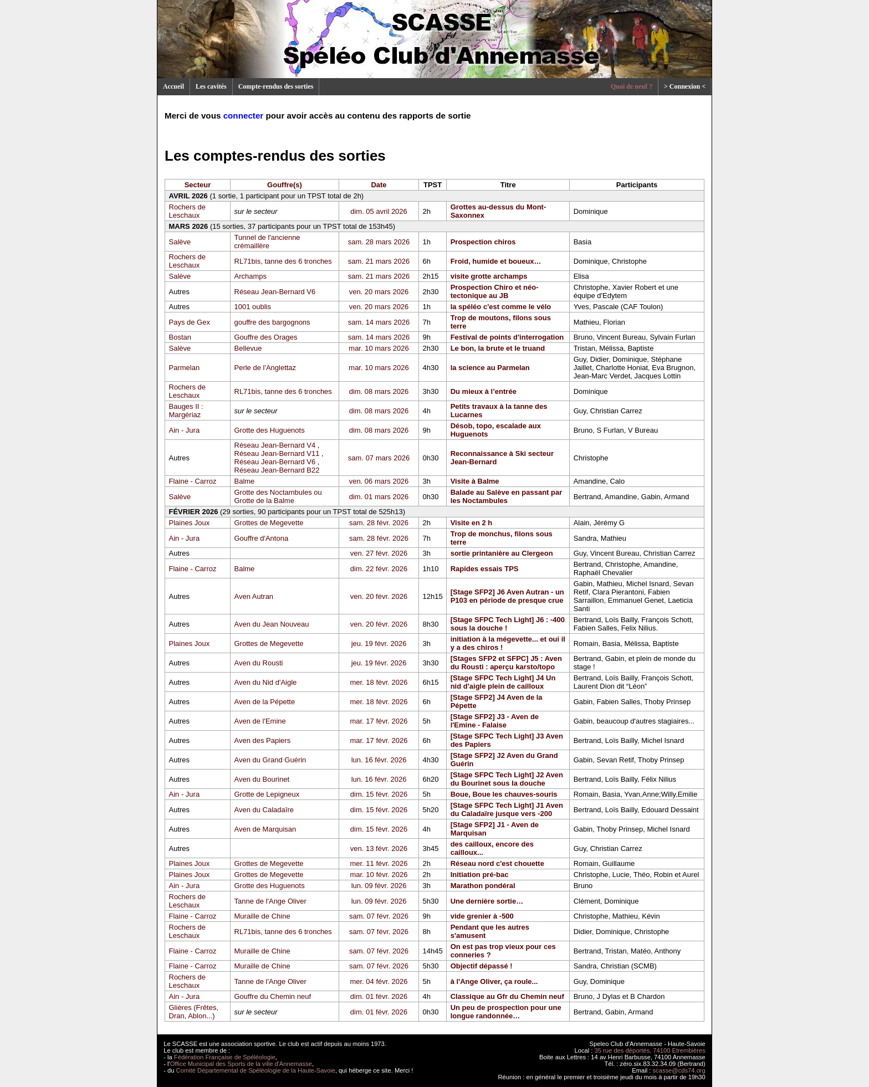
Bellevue (248, 348)
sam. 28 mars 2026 (379, 242)
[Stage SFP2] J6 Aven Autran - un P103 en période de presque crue (507, 596)
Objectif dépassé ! (482, 966)
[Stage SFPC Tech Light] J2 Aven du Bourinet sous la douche (507, 779)
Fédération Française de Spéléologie (224, 1057)
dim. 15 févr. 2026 (378, 794)
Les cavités (211, 86)
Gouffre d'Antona (261, 538)
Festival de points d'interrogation (507, 337)
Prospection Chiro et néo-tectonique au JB (495, 291)
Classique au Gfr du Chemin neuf (507, 996)
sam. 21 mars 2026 (379, 261)
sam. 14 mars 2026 (379, 322)
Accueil (173, 86)
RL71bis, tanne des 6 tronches (283, 261)
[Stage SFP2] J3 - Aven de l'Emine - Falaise (495, 720)
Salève (180, 242)
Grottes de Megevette (269, 523)
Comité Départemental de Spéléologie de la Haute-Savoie (255, 1070)
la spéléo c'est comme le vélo (501, 306)
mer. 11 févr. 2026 (378, 863)
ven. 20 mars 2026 (379, 292)
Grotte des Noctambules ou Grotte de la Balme (278, 496)
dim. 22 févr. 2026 (378, 569)
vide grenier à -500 (482, 916)
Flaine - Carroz (193, 481)
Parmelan (184, 367)
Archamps (250, 276)
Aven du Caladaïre (264, 810)
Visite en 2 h (472, 523)
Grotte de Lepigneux (267, 794)
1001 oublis (253, 306)
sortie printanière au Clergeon (502, 553)
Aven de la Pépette (264, 702)
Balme (244, 481)
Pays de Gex (189, 322)
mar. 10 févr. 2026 (378, 874)
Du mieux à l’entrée (484, 391)
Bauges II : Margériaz (186, 410)
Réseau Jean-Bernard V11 (277, 453)
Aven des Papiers (262, 740)
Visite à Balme (475, 481)
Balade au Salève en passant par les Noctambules (507, 496)
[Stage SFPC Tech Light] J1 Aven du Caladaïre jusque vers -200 (507, 809)
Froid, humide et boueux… (496, 261)
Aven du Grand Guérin (270, 760)
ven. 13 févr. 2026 (378, 848)
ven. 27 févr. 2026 (378, 553)
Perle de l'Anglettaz (265, 367)
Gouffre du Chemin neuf (272, 996)
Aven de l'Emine (260, 721)
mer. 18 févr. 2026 (378, 682)
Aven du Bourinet (262, 779)
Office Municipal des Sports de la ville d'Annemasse (241, 1063)
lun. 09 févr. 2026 (379, 885)
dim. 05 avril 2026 (378, 211)
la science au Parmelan (490, 367)
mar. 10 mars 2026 (378, 348)
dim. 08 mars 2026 (379, 391)
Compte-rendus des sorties (276, 86)
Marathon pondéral (483, 885)
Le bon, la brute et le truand (498, 348)
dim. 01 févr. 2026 (378, 996)
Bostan (180, 337)
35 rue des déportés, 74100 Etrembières (650, 1050)
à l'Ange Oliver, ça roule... (494, 981)
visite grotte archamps (489, 276)
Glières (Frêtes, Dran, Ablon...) (194, 1011)
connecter (243, 115)
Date (378, 185)
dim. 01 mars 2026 (379, 497)
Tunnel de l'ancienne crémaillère (267, 241)
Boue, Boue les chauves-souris (504, 794)
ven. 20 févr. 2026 (378, 596)
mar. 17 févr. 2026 (378, 721)
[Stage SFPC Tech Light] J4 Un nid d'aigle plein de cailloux (503, 682)
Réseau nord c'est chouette (497, 863)
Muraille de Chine (262, 916)
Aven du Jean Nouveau (271, 624)
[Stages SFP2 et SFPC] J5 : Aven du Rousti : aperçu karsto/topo (506, 662)
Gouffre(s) (284, 185)
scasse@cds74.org (679, 1070)
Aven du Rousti (258, 663)
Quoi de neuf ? (631, 86)
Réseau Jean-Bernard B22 (277, 470)
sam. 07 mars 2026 (379, 458)
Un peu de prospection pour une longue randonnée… (506, 1011)
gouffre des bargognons (272, 322)
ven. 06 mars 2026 (379, 481)
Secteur (198, 185)
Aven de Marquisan (265, 829)
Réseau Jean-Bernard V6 (275, 292)
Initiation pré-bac (480, 874)
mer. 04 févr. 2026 (378, 981)
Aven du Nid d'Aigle (265, 682)
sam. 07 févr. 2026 (378, 916)
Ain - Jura (184, 430)
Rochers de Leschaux (187, 211)
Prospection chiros (483, 242)
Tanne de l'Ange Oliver (270, 901)
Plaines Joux (189, 523)
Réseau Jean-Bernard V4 (275, 445)
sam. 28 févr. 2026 (378, 523)
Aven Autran (254, 596)
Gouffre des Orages (266, 337)
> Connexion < (685, 86)
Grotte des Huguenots (269, 430)
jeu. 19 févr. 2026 (379, 643)
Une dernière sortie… (487, 901)
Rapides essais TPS (485, 569)
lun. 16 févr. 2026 (379, 760)
